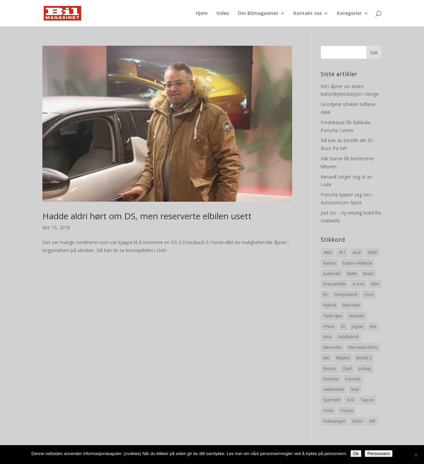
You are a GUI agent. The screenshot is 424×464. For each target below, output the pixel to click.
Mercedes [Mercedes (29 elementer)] (332, 347)
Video (222, 13)
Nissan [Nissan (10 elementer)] (329, 368)
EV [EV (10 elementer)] (325, 294)
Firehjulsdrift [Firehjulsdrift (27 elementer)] (346, 294)
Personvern (378, 453)
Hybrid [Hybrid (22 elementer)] (329, 305)
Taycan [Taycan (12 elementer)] (367, 400)
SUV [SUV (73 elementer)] (350, 400)
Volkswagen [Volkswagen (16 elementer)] (334, 421)
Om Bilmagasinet (258, 13)
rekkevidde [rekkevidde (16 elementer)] (333, 389)
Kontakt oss (307, 13)
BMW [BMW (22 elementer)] (352, 274)
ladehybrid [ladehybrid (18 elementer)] (348, 336)
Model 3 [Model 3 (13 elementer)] (364, 358)
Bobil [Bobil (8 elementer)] (368, 274)
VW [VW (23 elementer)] (372, 421)
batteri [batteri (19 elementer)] (329, 263)
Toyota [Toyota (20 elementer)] (346, 410)
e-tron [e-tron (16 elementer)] (358, 284)
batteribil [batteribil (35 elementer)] (332, 274)
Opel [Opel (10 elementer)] (347, 368)
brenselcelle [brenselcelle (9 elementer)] (334, 284)
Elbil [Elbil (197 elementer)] (375, 284)
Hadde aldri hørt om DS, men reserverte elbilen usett (146, 216)
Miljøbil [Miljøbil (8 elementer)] (343, 358)
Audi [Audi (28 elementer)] (356, 252)
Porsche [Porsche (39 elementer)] (353, 379)
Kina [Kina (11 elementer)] (327, 336)
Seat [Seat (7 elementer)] (355, 389)
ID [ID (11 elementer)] (343, 326)
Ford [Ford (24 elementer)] (368, 294)
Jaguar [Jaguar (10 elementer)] (358, 326)
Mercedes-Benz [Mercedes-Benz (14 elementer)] (363, 347)
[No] (415, 454)
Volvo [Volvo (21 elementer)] (357, 421)
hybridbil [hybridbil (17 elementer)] (351, 305)
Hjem (202, 13)
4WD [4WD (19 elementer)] (327, 252)
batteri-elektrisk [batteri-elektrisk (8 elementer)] (357, 263)
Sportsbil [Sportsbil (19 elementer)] (331, 400)
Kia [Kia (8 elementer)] (373, 326)
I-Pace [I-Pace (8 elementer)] (329, 326)
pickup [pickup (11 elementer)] (364, 368)
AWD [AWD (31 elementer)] (372, 252)
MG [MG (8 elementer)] (326, 358)
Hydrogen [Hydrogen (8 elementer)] (332, 316)
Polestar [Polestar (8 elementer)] (331, 379)
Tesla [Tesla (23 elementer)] (328, 410)
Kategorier (349, 13)
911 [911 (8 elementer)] (342, 252)
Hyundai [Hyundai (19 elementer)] (356, 316)
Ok (356, 453)
